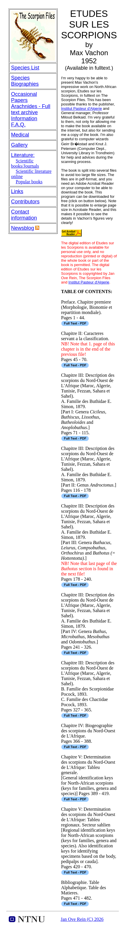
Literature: (23, 155)
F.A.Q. (18, 125)
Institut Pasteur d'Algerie (81, 108)
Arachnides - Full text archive (30, 109)
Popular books (29, 181)
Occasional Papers (24, 97)
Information (24, 118)
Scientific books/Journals (25, 163)
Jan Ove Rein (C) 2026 (82, 919)
